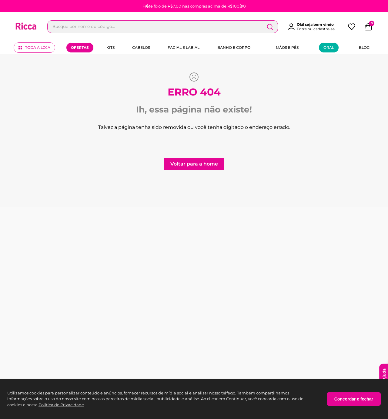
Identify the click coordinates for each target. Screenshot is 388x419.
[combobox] (162, 26)
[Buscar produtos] (270, 27)
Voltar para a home (194, 164)
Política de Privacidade (61, 404)
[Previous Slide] (147, 6)
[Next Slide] (241, 6)
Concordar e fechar (353, 399)
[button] (314, 27)
